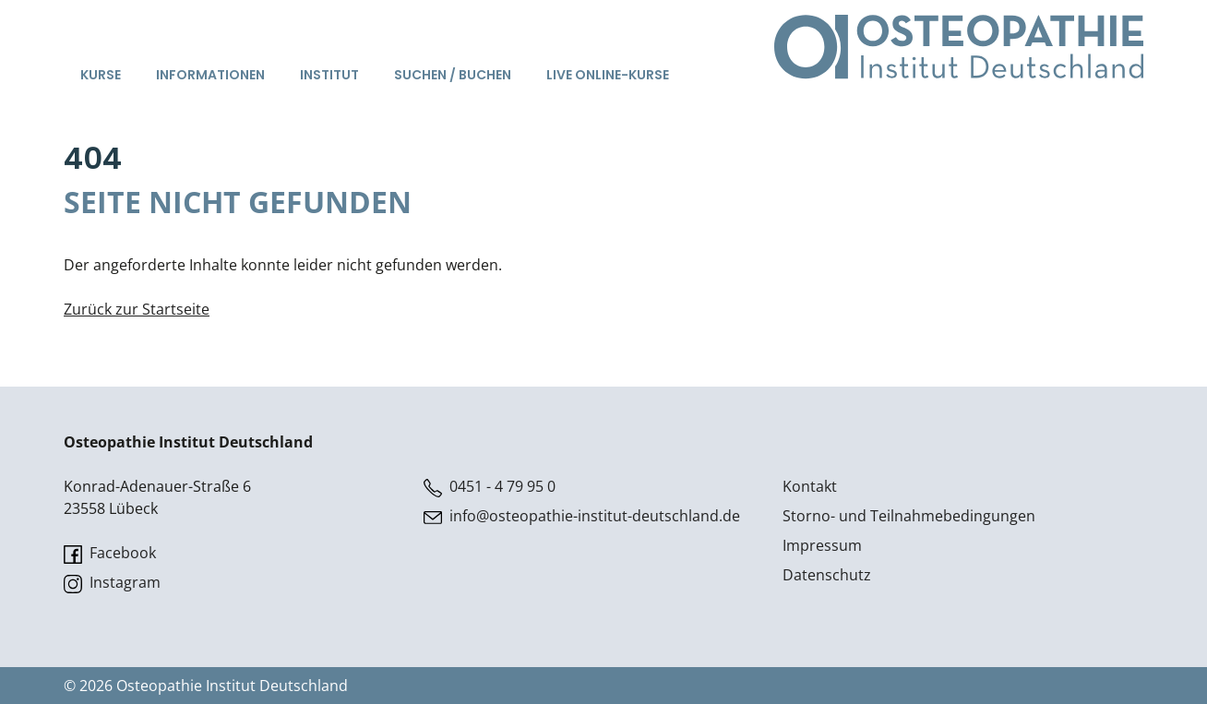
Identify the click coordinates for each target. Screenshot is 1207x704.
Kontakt (810, 486)
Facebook (110, 553)
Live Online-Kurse (607, 75)
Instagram (112, 582)
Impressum (822, 545)
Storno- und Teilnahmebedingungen (909, 516)
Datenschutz (827, 575)
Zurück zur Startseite (136, 309)
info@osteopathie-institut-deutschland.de (582, 516)
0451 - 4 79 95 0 (490, 486)
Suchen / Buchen (452, 75)
